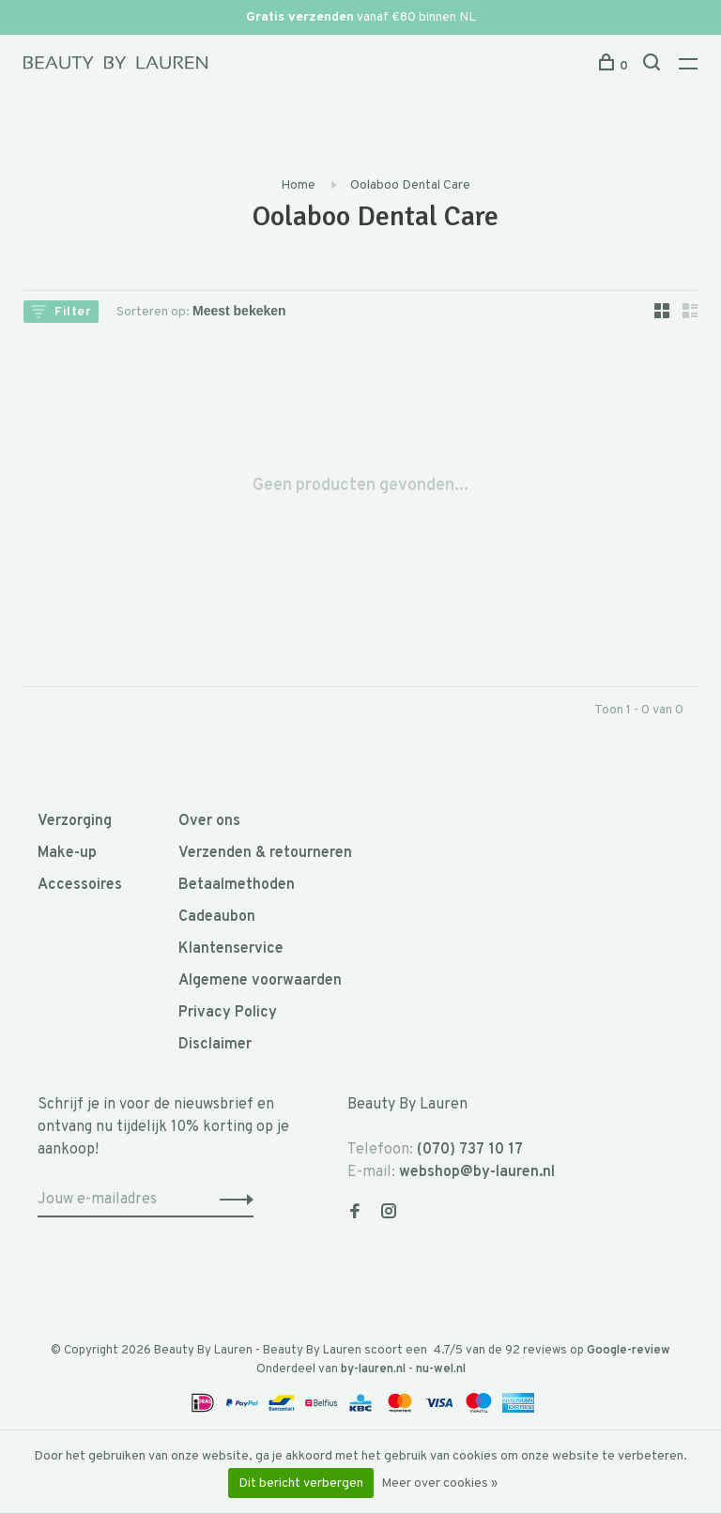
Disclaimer (215, 1044)
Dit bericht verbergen (300, 1483)
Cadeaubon (216, 917)
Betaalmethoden (236, 885)
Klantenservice (231, 949)
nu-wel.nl (441, 1369)
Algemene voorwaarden (260, 980)
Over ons (209, 821)
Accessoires (80, 885)
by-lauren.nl (373, 1369)
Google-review (628, 1350)
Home (298, 185)
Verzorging (75, 821)
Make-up (67, 853)
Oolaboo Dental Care (410, 185)
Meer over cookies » (439, 1483)
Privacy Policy (227, 1012)
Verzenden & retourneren (265, 853)
